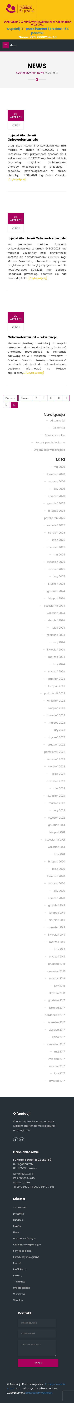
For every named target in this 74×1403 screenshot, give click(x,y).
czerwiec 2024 (56, 635)
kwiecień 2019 (56, 935)
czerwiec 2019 (56, 927)
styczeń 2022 (56, 818)
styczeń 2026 (56, 496)
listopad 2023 (56, 686)
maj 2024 (59, 642)
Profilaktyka (19, 1269)
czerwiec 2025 (56, 547)
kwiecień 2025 (56, 562)
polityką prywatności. (39, 1393)
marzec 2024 (56, 657)
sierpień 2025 (56, 533)
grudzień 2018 (56, 964)
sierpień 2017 (57, 1030)
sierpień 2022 (56, 766)
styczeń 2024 (56, 671)
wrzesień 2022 (56, 759)
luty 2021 (59, 854)
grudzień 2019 (56, 905)
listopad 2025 (56, 511)
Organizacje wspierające (49, 450)
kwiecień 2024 (56, 649)
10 (59, 398)
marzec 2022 (57, 803)
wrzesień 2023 (56, 701)
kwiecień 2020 (56, 876)
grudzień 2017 (56, 1000)
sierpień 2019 (57, 920)
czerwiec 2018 (56, 971)
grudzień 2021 (56, 825)
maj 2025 (59, 554)
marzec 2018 (57, 978)
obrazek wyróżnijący (24, 1238)
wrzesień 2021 (56, 847)
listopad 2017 (57, 1008)
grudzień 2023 (56, 679)
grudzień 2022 (56, 744)
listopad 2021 (57, 832)
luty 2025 (59, 576)
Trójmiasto (19, 1281)
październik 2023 (54, 693)
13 (14, 405)
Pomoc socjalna (55, 435)
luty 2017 (59, 1073)
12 (6, 405)
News (40, 73)
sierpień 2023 (56, 708)
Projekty (17, 1275)
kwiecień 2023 (56, 715)
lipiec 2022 (58, 774)
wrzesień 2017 (56, 1022)
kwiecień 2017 (56, 1059)
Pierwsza (10, 398)
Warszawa (19, 1294)
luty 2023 (59, 730)
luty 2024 (59, 664)
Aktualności (57, 420)
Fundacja (18, 1220)
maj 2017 (59, 1051)
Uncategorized (21, 1287)
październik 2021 (55, 840)
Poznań (17, 1263)
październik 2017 (55, 1015)
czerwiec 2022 (56, 781)
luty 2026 (59, 489)
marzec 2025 (56, 569)
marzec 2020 (56, 883)
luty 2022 (59, 810)
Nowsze (25, 398)
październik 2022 (54, 752)
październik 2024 (54, 606)
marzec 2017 (57, 1066)
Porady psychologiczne (50, 442)
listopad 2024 (56, 598)
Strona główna (25, 73)
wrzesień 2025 (56, 525)
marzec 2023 (57, 723)
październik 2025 (54, 518)
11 (66, 398)
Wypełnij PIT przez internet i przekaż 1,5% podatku (37, 31)
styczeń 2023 (56, 737)
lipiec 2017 (58, 1037)
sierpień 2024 (56, 620)
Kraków (17, 1226)
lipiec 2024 (58, 628)
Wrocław (18, 1300)
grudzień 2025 (56, 503)
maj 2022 (59, 788)
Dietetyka (59, 428)
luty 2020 (59, 891)
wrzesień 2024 (56, 613)
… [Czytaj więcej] (36, 278)
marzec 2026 (56, 481)
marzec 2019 (57, 942)
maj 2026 (59, 467)
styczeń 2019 (57, 956)
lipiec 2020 (58, 869)
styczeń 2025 (56, 584)
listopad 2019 (57, 913)
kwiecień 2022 (56, 796)
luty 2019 (59, 949)
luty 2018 (59, 986)
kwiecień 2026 (56, 474)
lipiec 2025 (58, 540)
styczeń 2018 (57, 993)
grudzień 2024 (56, 591)
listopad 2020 (56, 861)
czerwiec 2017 (56, 1044)
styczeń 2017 (57, 1081)
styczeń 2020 (56, 898)
